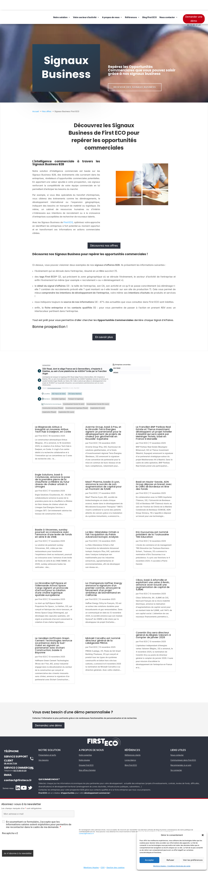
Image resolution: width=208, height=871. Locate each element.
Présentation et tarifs (47, 744)
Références (131, 6)
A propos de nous (110, 6)
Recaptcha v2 (10, 822)
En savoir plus (104, 326)
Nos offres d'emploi (87, 759)
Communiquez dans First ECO (183, 749)
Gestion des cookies (116, 857)
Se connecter (176, 759)
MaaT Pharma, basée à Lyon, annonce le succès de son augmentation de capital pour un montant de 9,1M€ (103, 474)
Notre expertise (85, 744)
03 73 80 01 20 (19, 760)
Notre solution (60, 6)
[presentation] (22, 831)
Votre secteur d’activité (84, 6)
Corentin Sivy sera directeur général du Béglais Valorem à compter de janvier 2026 (153, 624)
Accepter (149, 860)
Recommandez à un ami (180, 754)
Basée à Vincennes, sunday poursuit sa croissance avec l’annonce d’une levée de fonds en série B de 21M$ (53, 522)
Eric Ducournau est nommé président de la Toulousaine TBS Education (152, 524)
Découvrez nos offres (104, 235)
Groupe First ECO (86, 754)
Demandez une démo (48, 714)
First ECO (68, 211)
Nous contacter (167, 6)
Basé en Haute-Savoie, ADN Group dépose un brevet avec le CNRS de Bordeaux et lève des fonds (154, 474)
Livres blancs (130, 749)
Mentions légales (91, 857)
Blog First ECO (149, 6)
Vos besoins (43, 749)
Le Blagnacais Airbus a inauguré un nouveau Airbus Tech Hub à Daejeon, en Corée (53, 419)
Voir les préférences (193, 860)
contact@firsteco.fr (18, 769)
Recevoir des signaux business (135, 76)
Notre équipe (84, 749)
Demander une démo (193, 8)
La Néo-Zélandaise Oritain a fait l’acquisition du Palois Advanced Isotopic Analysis (102, 524)
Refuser (170, 860)
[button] (202, 835)
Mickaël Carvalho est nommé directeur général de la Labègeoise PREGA (102, 630)
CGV (103, 857)
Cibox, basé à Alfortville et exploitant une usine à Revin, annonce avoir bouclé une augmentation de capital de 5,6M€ (153, 574)
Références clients (132, 744)
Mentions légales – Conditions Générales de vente (171, 866)
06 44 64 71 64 (10, 753)
